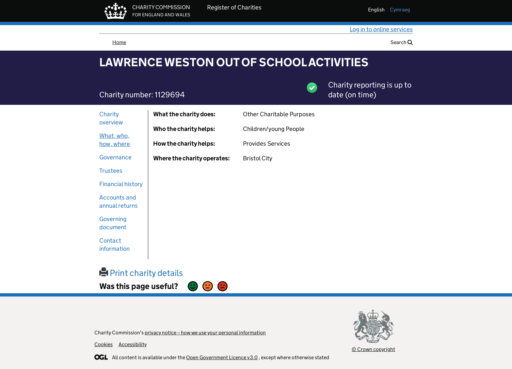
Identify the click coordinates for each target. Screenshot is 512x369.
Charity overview (111, 118)
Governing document (112, 223)
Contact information (114, 244)
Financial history (121, 184)
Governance (115, 157)
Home (119, 42)
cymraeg (400, 10)
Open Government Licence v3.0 (222, 357)
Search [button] (402, 42)
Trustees (110, 170)
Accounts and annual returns (118, 201)
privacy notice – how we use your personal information (205, 332)
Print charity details (141, 272)
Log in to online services (381, 29)
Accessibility (133, 344)
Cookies (103, 344)
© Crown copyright (373, 349)
